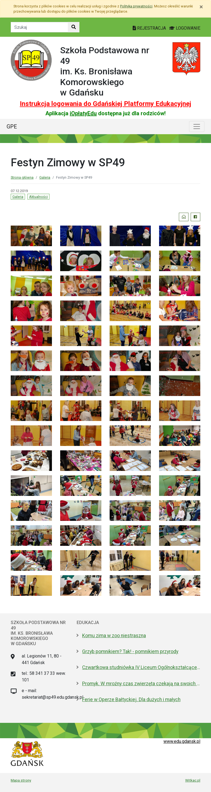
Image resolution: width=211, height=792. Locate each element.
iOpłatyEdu (83, 113)
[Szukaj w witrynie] (73, 27)
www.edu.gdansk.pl (181, 741)
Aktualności (38, 197)
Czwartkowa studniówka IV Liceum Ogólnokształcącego (141, 667)
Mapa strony (21, 780)
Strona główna (22, 177)
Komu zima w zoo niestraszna (114, 635)
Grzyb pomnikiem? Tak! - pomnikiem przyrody (130, 651)
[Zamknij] (201, 7)
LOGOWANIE (184, 28)
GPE (12, 126)
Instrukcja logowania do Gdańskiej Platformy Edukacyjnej (105, 104)
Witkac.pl (192, 780)
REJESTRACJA (150, 28)
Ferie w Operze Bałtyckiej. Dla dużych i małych (131, 699)
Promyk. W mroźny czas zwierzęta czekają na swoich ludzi (141, 683)
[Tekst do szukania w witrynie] (39, 27)
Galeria (44, 177)
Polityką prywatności (136, 6)
